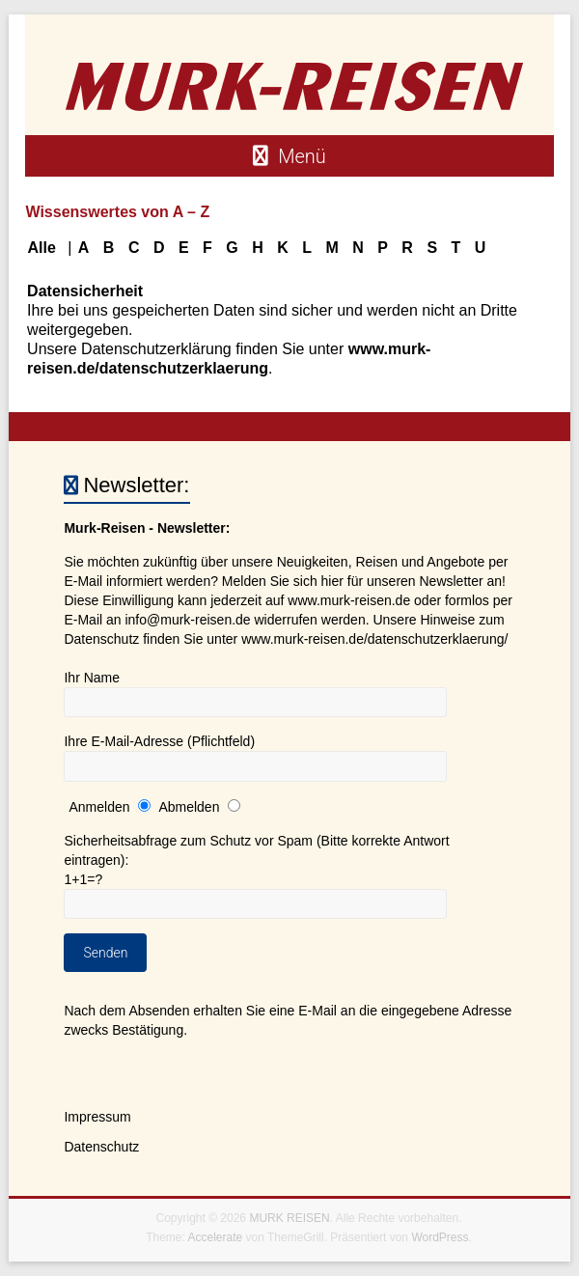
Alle (41, 247)
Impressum (97, 1116)
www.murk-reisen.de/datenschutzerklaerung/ (374, 639)
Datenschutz (101, 1146)
